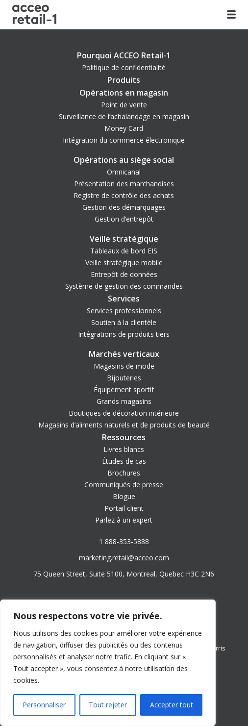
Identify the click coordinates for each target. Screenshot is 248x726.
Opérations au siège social (124, 159)
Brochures (123, 472)
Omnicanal (124, 171)
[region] (108, 663)
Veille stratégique (124, 238)
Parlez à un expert (123, 520)
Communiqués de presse (123, 484)
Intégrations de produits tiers (124, 334)
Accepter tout (171, 704)
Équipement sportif (124, 389)
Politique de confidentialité (124, 67)
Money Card (123, 128)
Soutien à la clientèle (123, 322)
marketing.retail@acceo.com (124, 557)
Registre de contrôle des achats (124, 195)
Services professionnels (124, 310)
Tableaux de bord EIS (123, 250)
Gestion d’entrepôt (124, 219)
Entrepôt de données (124, 274)
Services (124, 298)
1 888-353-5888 (124, 541)
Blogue (124, 496)
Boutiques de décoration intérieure (124, 413)
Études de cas (124, 461)
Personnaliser (44, 704)
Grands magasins (124, 401)
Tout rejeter (108, 704)
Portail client (124, 508)
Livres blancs (123, 449)
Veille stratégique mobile (124, 262)
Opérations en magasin (123, 92)
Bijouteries (124, 377)
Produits (123, 80)
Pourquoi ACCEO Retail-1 (124, 55)
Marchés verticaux (124, 354)
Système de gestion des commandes (124, 286)
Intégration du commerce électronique (124, 140)
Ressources (124, 437)
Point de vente (124, 104)
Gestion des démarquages (124, 207)
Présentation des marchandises (124, 183)
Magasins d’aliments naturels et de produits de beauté (124, 424)
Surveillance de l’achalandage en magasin (124, 116)
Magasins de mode (124, 366)
